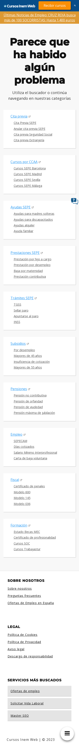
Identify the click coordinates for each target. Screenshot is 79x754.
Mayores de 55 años (28, 367)
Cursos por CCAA (24, 161)
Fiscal (15, 479)
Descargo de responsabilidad (30, 656)
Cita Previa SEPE (25, 123)
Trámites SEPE (22, 298)
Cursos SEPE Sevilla (27, 180)
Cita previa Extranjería (29, 140)
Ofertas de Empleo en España (31, 603)
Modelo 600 (22, 492)
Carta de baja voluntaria (30, 458)
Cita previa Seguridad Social (33, 134)
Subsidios (18, 343)
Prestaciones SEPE (25, 252)
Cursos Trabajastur (27, 549)
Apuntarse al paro (26, 316)
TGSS (17, 304)
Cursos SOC (22, 543)
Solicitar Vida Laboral (27, 703)
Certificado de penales (29, 486)
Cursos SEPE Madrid (28, 174)
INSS (17, 322)
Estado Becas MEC (27, 532)
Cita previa (19, 116)
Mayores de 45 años (28, 356)
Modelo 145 (22, 498)
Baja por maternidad (28, 271)
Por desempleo (24, 350)
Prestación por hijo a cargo (32, 259)
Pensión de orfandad (28, 401)
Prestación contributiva (30, 276)
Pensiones (19, 389)
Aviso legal (16, 649)
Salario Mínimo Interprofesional (35, 452)
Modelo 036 (22, 504)
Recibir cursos (55, 5)
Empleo (16, 434)
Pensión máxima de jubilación (34, 413)
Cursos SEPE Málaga (28, 186)
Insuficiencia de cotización (32, 362)
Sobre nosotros (20, 588)
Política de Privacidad (24, 642)
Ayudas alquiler (24, 225)
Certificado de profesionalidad (35, 537)
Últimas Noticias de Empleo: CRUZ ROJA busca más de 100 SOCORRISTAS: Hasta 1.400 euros (40, 17)
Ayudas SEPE (21, 207)
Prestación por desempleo (32, 265)
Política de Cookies (22, 635)
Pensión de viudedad (28, 407)
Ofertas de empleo (25, 691)
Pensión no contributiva (30, 395)
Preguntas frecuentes (24, 596)
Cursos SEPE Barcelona (30, 168)
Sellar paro (21, 310)
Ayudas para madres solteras (34, 214)
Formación (19, 525)
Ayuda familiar (23, 231)
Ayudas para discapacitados (33, 220)
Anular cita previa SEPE (29, 129)
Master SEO (20, 716)
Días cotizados (24, 447)
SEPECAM (20, 441)
